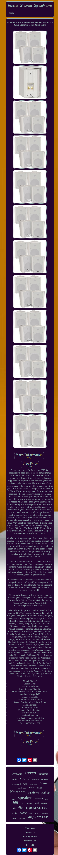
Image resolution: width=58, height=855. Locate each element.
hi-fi (37, 803)
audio (18, 807)
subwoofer (35, 780)
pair (14, 818)
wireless (17, 773)
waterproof (33, 784)
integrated (16, 784)
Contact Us (30, 832)
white (31, 787)
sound (25, 778)
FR (32, 845)
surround (34, 813)
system (33, 792)
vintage (22, 818)
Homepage (30, 828)
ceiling (45, 792)
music (39, 788)
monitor (43, 773)
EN (27, 845)
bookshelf (39, 799)
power (13, 799)
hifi (15, 803)
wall (25, 784)
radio (14, 813)
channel (44, 779)
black (23, 813)
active (22, 804)
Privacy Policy (30, 836)
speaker (25, 797)
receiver (44, 804)
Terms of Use (30, 840)
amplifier (38, 817)
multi (14, 779)
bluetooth (18, 792)
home (43, 783)
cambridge (22, 788)
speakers (36, 807)
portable (45, 814)
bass (46, 799)
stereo (30, 772)
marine (29, 804)
